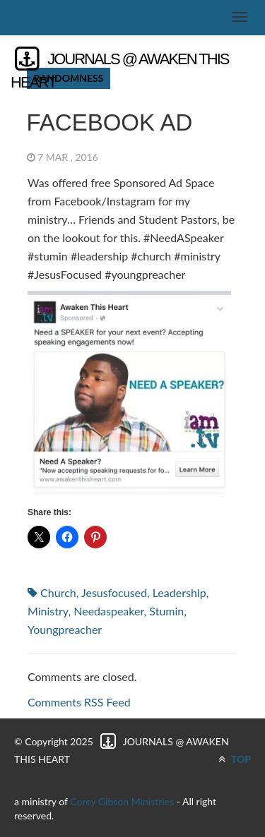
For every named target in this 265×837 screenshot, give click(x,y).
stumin (166, 611)
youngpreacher (65, 629)
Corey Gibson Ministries (122, 801)
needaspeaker (108, 611)
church (58, 592)
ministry (48, 611)
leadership (179, 592)
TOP (234, 759)
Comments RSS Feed (79, 702)
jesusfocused (114, 592)
